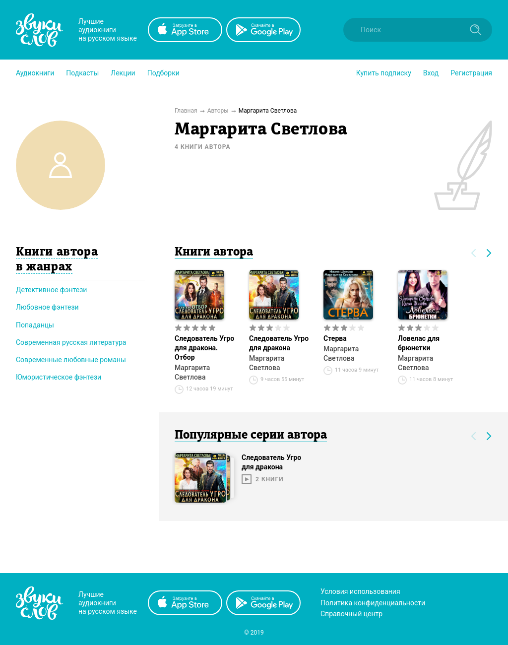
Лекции (123, 73)
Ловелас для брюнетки (419, 343)
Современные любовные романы (71, 360)
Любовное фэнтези (47, 307)
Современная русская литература (71, 342)
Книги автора (214, 252)
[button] (35, 72)
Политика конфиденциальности (372, 603)
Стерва (335, 338)
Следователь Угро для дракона (279, 343)
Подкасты (82, 73)
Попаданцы (35, 325)
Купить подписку (383, 73)
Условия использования (360, 591)
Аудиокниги (35, 73)
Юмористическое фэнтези (58, 377)
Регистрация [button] (471, 73)
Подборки (163, 73)
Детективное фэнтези (51, 290)
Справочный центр (351, 614)
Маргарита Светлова (192, 372)
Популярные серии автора (251, 436)
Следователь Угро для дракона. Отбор (204, 347)
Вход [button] (431, 73)
